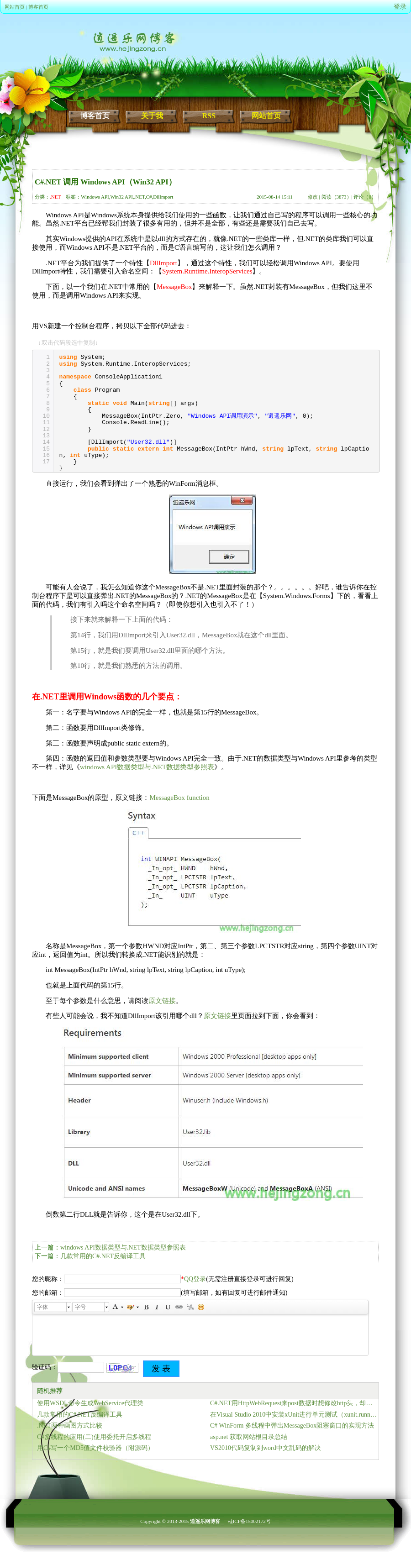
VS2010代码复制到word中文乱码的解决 (265, 1447)
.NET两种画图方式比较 (69, 1425)
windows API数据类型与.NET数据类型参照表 (147, 767)
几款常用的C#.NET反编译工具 (103, 1256)
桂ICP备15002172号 (249, 1521)
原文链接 (162, 1000)
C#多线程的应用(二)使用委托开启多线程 (94, 1437)
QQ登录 (195, 1279)
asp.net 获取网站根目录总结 (248, 1437)
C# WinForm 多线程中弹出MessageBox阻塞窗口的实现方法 (292, 1425)
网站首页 (15, 7)
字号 (80, 1307)
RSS (209, 116)
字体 (42, 1307)
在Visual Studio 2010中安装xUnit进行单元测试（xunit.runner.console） (294, 1414)
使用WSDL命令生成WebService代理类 (90, 1403)
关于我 (152, 116)
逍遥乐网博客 (205, 1521)
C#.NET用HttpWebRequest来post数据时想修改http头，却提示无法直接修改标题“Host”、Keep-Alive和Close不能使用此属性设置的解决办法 (294, 1403)
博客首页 (38, 7)
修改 (313, 197)
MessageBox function (180, 797)
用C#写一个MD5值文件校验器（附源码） (95, 1447)
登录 (400, 6)
